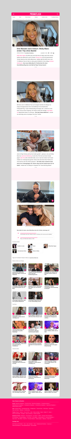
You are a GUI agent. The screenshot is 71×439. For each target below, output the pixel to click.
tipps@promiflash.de (33, 257)
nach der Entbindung (27, 156)
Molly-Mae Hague (21, 55)
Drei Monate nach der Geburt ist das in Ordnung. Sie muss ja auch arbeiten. (36, 234)
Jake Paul (22, 157)
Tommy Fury (39, 57)
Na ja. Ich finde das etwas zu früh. (27, 238)
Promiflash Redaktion (29, 53)
